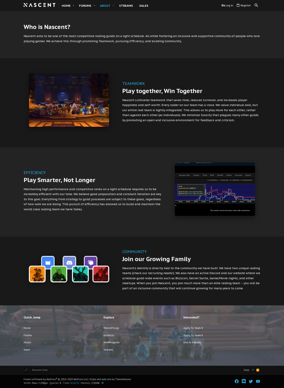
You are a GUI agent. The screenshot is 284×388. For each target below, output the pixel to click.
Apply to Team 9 (193, 328)
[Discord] (243, 381)
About (27, 342)
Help (246, 369)
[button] (73, 5)
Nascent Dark (40, 369)
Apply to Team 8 (193, 335)
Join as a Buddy (192, 342)
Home (27, 328)
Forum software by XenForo (56, 379)
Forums (28, 335)
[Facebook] (236, 381)
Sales (27, 349)
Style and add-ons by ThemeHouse (110, 379)
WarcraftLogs (111, 328)
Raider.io (109, 335)
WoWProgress (111, 342)
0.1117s (74, 382)
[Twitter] (250, 381)
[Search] (256, 5)
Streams (108, 349)
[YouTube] (258, 381)
